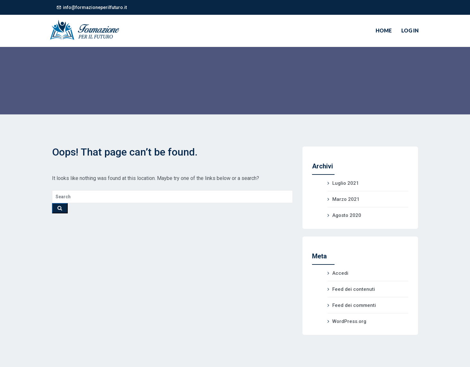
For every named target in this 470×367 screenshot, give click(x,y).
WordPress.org (349, 321)
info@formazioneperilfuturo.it (95, 7)
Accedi (340, 273)
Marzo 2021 (346, 199)
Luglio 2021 (345, 183)
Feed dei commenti (354, 305)
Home (384, 30)
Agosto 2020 (346, 215)
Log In (410, 30)
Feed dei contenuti (353, 289)
